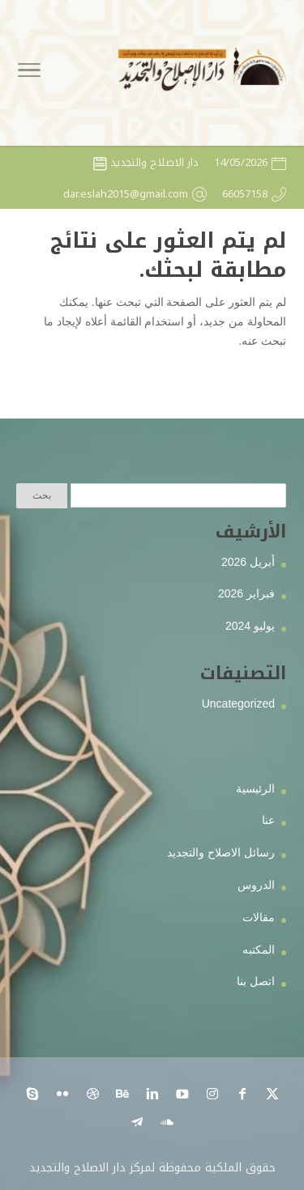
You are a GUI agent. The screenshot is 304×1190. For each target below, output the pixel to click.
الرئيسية (255, 788)
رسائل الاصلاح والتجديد (221, 852)
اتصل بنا (256, 981)
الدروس (256, 884)
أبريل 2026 (248, 561)
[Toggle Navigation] (29, 73)
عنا (268, 820)
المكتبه (258, 949)
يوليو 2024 (250, 625)
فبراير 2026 (246, 593)
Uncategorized (238, 703)
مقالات (258, 917)
